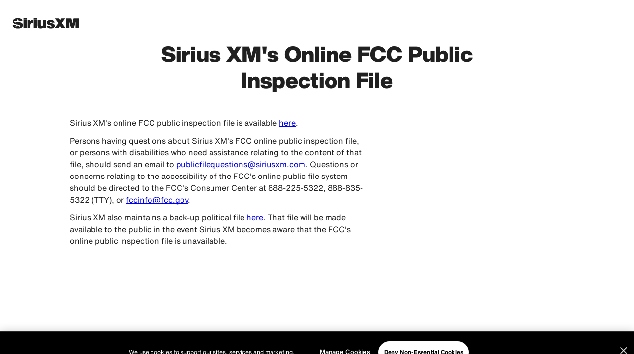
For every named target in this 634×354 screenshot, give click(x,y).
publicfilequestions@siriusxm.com (240, 164)
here (287, 123)
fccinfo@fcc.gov (157, 200)
